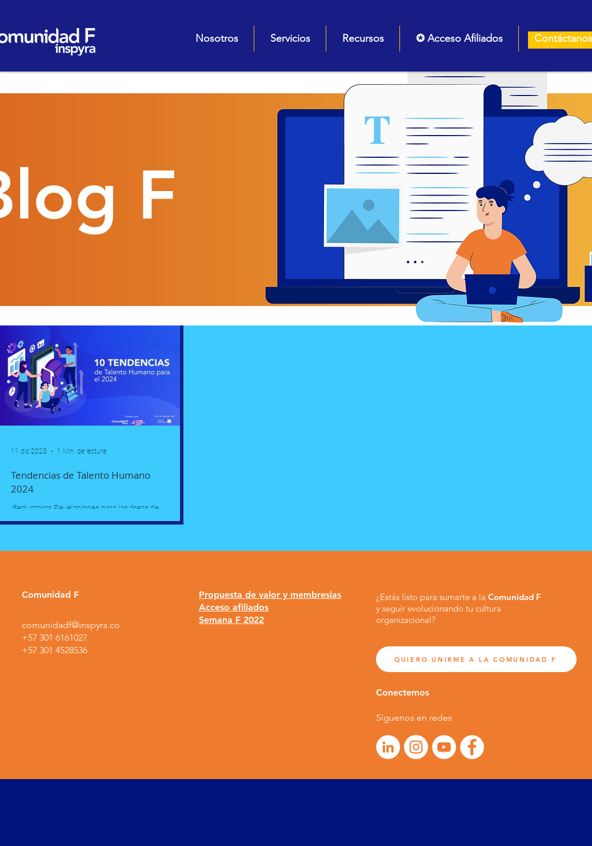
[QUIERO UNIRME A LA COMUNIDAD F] (476, 659)
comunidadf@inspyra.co (71, 624)
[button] (216, 38)
